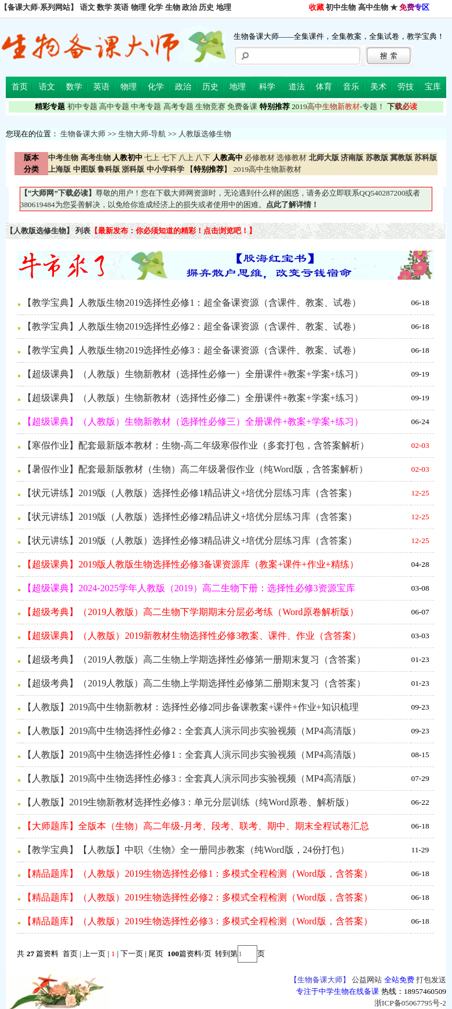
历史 (206, 7)
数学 (104, 7)
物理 (138, 7)
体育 (324, 86)
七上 (151, 157)
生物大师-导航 (142, 133)
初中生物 (341, 7)
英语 (121, 7)
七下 (169, 157)
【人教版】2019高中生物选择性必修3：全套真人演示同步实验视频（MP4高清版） (191, 778)
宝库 (433, 86)
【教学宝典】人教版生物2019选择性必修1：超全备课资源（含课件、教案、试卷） (192, 303)
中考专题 (146, 106)
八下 (202, 157)
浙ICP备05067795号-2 (410, 1003)
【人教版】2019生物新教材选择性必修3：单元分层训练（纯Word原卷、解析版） (188, 802)
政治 (189, 7)
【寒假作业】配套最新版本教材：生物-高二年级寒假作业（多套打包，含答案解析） (196, 445)
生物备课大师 (82, 133)
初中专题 (82, 106)
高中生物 (373, 7)
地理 (223, 7)
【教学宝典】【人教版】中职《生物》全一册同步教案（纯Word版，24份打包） (186, 850)
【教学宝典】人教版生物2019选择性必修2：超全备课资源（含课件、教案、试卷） (192, 326)
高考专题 (178, 106)
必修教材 (260, 157)
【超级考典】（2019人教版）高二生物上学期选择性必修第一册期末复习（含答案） (194, 659)
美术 (378, 86)
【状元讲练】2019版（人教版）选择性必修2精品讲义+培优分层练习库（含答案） (190, 517)
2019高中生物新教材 (266, 169)
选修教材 (291, 157)
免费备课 (242, 106)
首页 (20, 86)
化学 (155, 7)
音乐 (351, 86)
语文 (87, 7)
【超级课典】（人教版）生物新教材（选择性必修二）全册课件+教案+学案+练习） (193, 398)
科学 (267, 86)
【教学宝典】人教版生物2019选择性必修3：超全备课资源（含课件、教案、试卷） (192, 350)
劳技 (406, 86)
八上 (186, 157)
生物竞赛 (210, 106)
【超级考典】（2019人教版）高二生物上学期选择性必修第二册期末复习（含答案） (194, 683)
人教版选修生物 (204, 133)
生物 (172, 7)
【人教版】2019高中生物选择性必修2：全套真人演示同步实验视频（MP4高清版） (191, 731)
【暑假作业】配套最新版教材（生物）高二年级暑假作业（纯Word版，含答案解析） (195, 469)
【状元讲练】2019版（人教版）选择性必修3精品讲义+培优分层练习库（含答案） (190, 540)
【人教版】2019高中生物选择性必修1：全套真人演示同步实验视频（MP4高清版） (191, 755)
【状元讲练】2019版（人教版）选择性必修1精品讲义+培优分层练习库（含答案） (190, 493)
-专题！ (338, 106)
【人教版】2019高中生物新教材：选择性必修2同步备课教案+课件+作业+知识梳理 (190, 707)
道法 (297, 86)
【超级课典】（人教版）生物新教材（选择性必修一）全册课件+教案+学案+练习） (193, 374)
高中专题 (114, 106)
